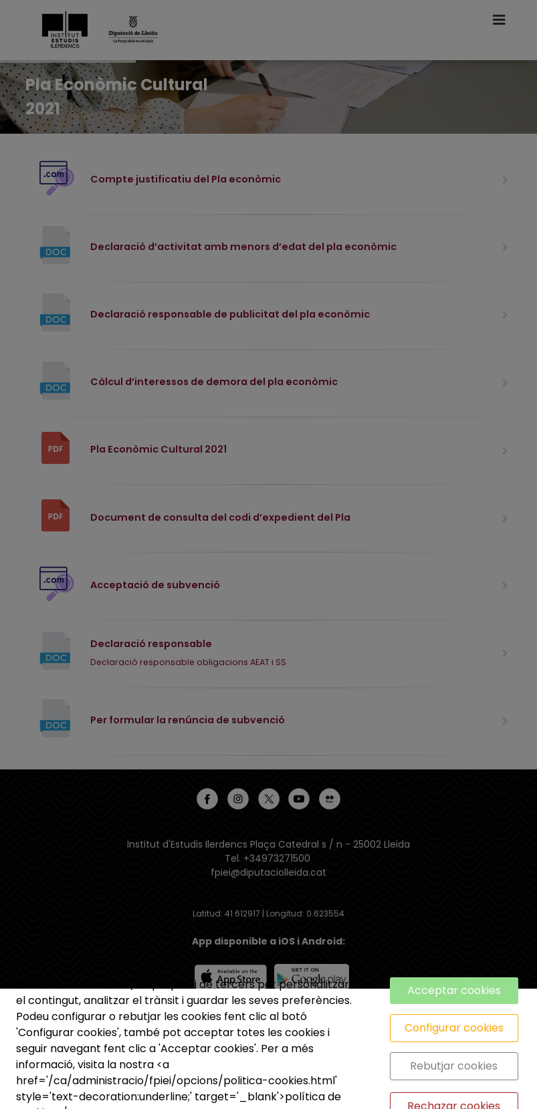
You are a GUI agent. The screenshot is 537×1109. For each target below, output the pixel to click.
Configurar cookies (454, 1027)
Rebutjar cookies (454, 1066)
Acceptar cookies (454, 990)
